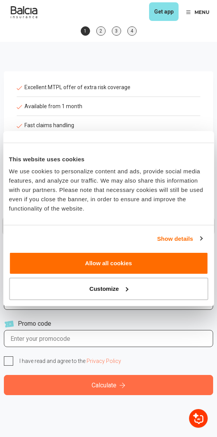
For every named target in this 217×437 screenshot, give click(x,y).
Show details (175, 238)
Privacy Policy (104, 361)
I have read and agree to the (70, 361)
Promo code (34, 323)
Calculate (108, 385)
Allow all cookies (108, 263)
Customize (108, 288)
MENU (197, 12)
